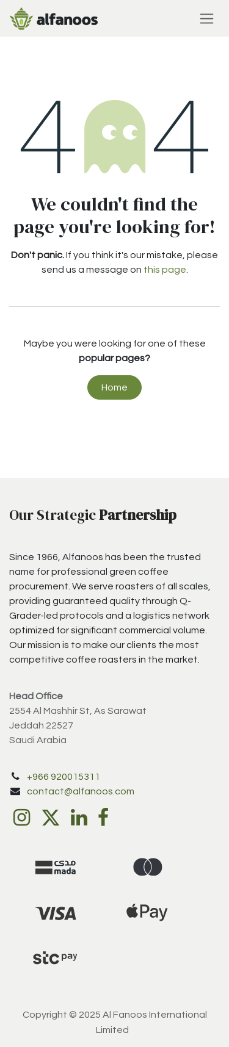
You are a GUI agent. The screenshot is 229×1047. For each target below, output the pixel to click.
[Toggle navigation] (207, 18)
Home (114, 387)
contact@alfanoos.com (80, 791)
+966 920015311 (63, 777)
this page (165, 270)
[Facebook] (103, 817)
